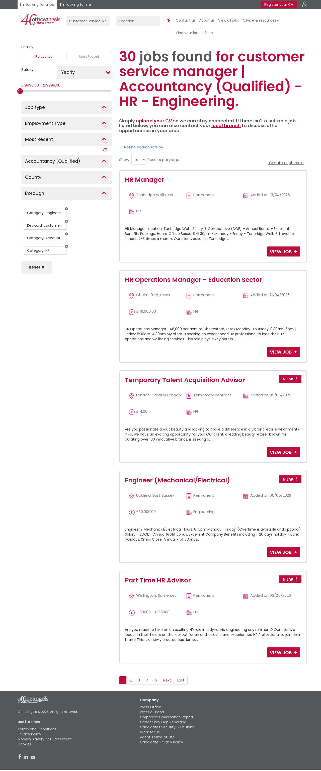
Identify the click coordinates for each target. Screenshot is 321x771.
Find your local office (194, 32)
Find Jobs (168, 21)
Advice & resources (261, 20)
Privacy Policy (29, 734)
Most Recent (89, 56)
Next (167, 680)
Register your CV (278, 4)
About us (207, 20)
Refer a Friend (152, 712)
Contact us (186, 20)
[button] (66, 209)
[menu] (138, 160)
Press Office (150, 707)
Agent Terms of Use (157, 737)
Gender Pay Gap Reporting (163, 722)
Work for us (150, 732)
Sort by (156, 147)
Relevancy (43, 56)
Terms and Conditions (37, 729)
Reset (37, 267)
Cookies (24, 744)
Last (180, 680)
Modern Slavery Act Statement (45, 739)
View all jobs (228, 20)
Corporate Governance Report (166, 717)
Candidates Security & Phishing (167, 727)
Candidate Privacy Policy (161, 742)
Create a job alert (286, 163)
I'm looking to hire (75, 4)
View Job (281, 251)
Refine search (137, 147)
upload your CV (154, 121)
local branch (226, 125)
